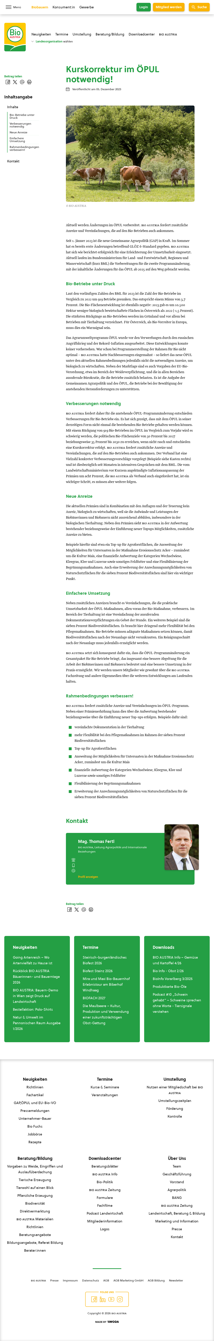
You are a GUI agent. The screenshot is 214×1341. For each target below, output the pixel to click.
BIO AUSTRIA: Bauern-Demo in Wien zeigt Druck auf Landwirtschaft (35, 996)
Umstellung (82, 34)
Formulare (105, 1197)
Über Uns (177, 1158)
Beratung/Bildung (110, 34)
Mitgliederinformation (104, 1221)
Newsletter (176, 1280)
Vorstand (177, 1182)
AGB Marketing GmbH (128, 1280)
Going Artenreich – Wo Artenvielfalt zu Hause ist (32, 960)
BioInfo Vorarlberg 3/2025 (173, 978)
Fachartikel (35, 1095)
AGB (106, 1280)
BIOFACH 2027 (94, 998)
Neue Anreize (18, 132)
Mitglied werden (169, 7)
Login (143, 7)
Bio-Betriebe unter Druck (22, 116)
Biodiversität (35, 1203)
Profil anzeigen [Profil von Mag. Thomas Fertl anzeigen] (88, 877)
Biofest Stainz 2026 (98, 971)
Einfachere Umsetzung (17, 139)
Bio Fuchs (35, 1126)
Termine (61, 34)
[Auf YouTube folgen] (111, 1299)
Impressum (70, 1280)
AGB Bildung (156, 1280)
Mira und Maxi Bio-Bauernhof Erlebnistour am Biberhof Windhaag (106, 984)
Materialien (34, 1219)
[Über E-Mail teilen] (83, 909)
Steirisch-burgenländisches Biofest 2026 (105, 960)
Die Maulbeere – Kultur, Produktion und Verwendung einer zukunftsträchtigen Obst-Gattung (106, 1014)
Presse (177, 1229)
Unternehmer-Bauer (35, 1118)
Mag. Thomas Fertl (96, 841)
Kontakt (13, 161)
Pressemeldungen (34, 1110)
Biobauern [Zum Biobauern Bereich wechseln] (39, 7)
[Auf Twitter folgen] (102, 1299)
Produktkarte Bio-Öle (169, 986)
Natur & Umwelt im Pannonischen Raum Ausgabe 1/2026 (37, 1023)
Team (177, 1166)
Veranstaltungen (105, 1095)
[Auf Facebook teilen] (69, 909)
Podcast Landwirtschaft (105, 1213)
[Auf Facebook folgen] (94, 1299)
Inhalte (12, 107)
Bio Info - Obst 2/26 (168, 971)
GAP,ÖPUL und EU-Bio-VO (35, 1103)
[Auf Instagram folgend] (120, 1299)
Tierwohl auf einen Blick (35, 1187)
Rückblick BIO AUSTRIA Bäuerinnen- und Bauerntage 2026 (36, 977)
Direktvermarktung (35, 1211)
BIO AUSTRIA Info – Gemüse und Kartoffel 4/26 (175, 960)
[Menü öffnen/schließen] (15, 7)
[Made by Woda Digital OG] (107, 1322)
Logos (105, 1229)
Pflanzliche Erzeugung (35, 1195)
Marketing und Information (176, 1221)
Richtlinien (34, 1087)
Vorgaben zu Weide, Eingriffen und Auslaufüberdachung (35, 1169)
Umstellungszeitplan (174, 1100)
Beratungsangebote (35, 1234)
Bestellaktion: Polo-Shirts (33, 1009)
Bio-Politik (105, 1182)
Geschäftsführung (177, 1174)
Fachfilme (105, 1205)
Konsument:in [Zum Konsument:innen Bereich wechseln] (64, 7)
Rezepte (34, 1142)
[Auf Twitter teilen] (76, 909)
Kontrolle (175, 1116)
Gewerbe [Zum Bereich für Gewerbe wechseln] (86, 7)
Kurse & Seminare (105, 1087)
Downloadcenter (142, 34)
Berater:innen (35, 1250)
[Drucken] (90, 909)
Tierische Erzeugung (35, 1180)
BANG (177, 1197)
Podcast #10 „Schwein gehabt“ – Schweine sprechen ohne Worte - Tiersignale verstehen (177, 1003)
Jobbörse (35, 1134)
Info (104, 1174)
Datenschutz (90, 1280)
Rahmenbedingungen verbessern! (24, 148)
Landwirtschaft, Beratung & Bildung (177, 1213)
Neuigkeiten (41, 34)
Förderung (174, 1108)
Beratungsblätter (104, 1166)
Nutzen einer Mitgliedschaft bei (175, 1090)
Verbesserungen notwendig (20, 125)
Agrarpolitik (177, 1190)
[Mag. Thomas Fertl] (182, 847)
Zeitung (105, 1190)
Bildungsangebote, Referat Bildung (35, 1242)
